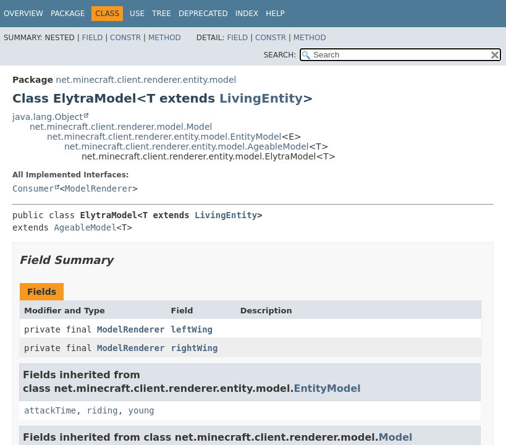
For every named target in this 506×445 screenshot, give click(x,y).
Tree (161, 13)
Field (92, 37)
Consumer (33, 188)
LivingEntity (261, 98)
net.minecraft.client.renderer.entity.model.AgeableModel (186, 146)
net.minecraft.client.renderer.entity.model (146, 80)
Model (396, 437)
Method (164, 37)
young (141, 410)
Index (247, 13)
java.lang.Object (47, 117)
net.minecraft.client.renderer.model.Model (121, 127)
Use (137, 13)
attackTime (50, 410)
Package (68, 13)
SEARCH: (280, 55)
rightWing (194, 348)
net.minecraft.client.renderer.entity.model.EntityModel (164, 137)
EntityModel (327, 388)
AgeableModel (85, 227)
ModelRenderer (99, 188)
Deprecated (203, 13)
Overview (23, 13)
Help (275, 13)
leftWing (192, 329)
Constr (125, 37)
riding (102, 410)
